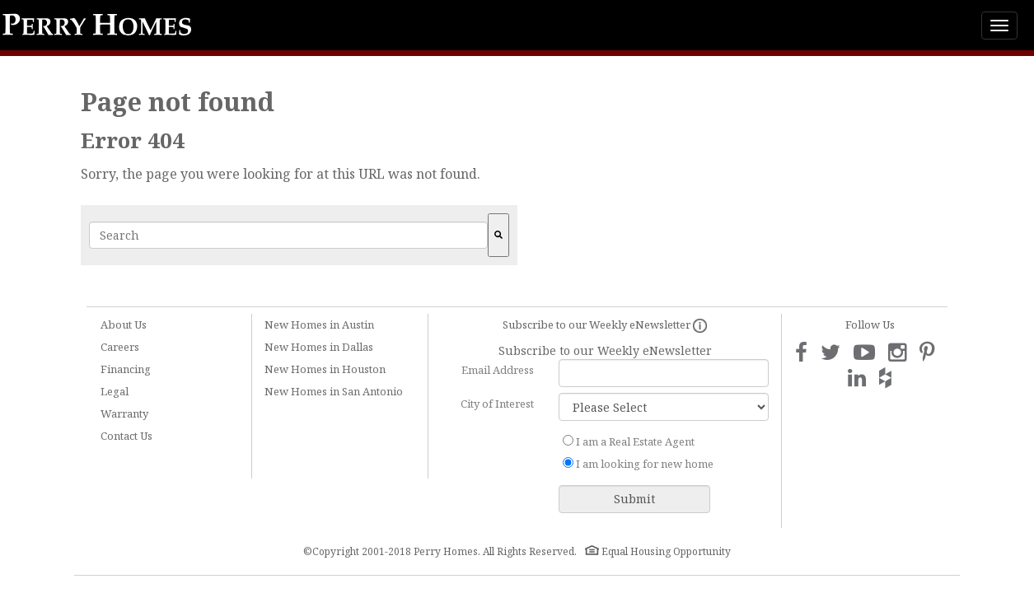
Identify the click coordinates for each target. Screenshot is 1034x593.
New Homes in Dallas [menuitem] (318, 346)
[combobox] (288, 235)
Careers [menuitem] (120, 346)
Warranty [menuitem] (124, 413)
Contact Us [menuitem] (126, 435)
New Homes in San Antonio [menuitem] (333, 391)
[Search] (498, 235)
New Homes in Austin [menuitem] (319, 324)
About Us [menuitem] (124, 324)
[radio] (664, 442)
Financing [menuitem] (126, 369)
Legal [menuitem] (115, 391)
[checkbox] (664, 453)
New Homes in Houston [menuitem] (325, 369)
